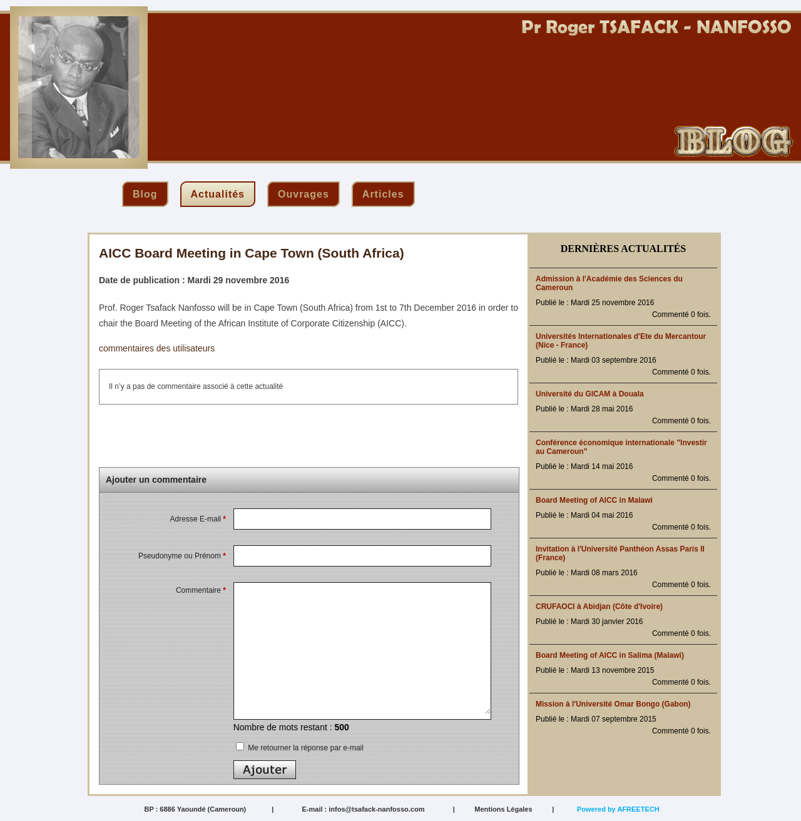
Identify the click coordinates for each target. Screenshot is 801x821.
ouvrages (303, 194)
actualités (218, 194)
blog (145, 194)
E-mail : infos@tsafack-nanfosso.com (363, 809)
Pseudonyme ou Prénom (182, 556)
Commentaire (201, 590)
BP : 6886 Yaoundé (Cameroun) (195, 809)
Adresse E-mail (198, 519)
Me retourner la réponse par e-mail (300, 747)
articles (383, 194)
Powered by (618, 809)
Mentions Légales (503, 809)
